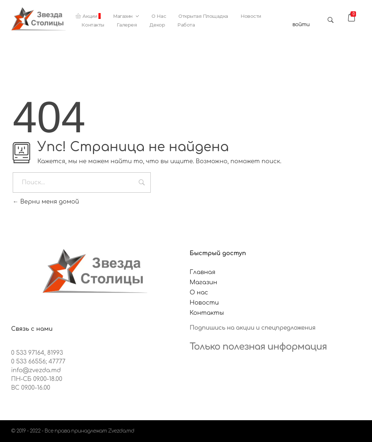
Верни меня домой (46, 201)
